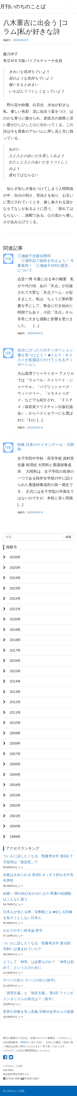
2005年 (15, 775)
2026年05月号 (35, 512)
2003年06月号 (21, 40)
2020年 (15, 619)
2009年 (15, 733)
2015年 (15, 671)
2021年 (15, 609)
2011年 (15, 712)
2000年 (15, 826)
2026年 (15, 557)
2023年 (15, 588)
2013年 (15, 692)
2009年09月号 (35, 333)
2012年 (15, 702)
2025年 (15, 568)
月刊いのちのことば (23, 6)
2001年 (15, 816)
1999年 (15, 837)
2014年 (15, 681)
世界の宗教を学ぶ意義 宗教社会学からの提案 (38, 1012)
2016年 (15, 661)
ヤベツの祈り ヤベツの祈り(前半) (29, 980)
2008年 (15, 743)
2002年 (15, 806)
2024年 (15, 578)
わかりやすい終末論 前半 (23, 930)
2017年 (15, 650)
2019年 (15, 630)
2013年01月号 (35, 427)
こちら (41, 1050)
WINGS (24, 1042)
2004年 (15, 785)
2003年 (15, 795)
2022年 (15, 599)
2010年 (15, 723)
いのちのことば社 (15, 1090)
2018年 (15, 640)
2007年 (15, 754)
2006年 (15, 764)
